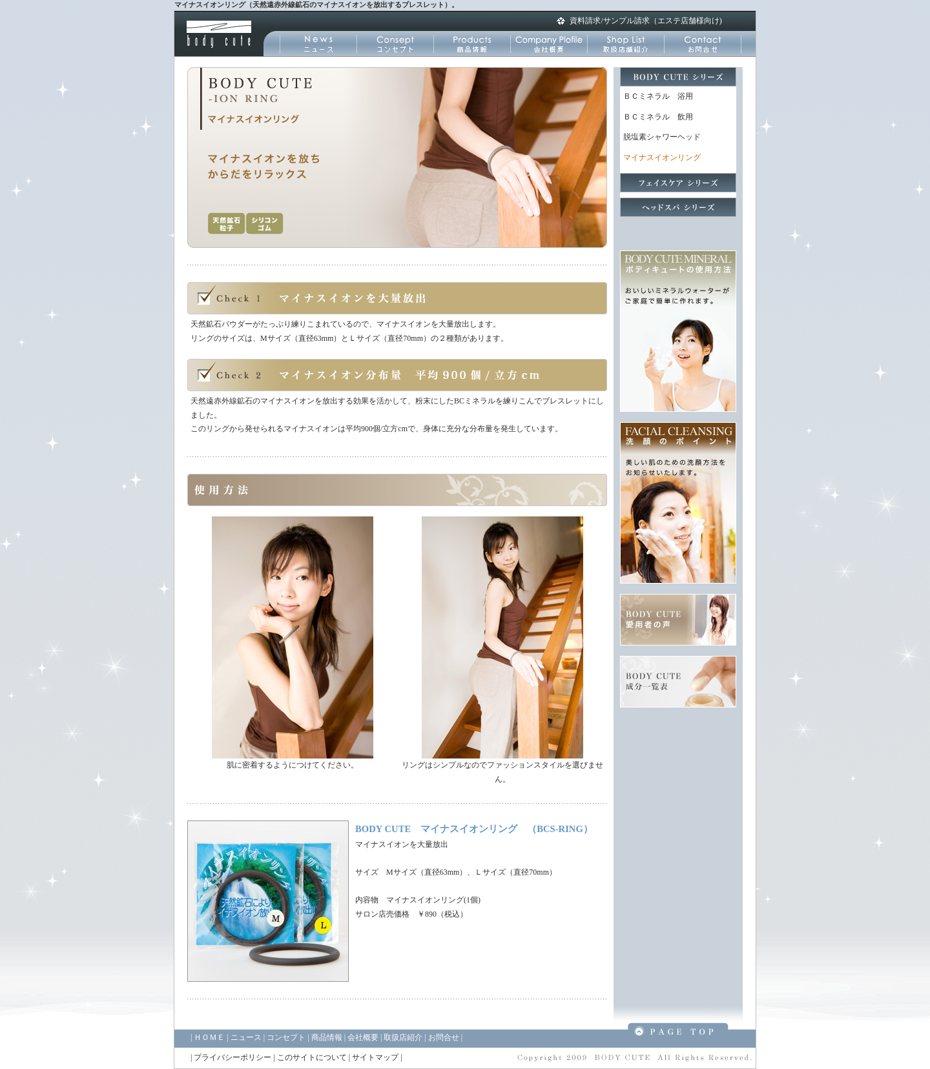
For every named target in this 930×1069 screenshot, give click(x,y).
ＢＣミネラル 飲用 (658, 116)
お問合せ (443, 1037)
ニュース (246, 1037)
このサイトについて (312, 1057)
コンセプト (286, 1037)
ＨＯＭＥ (209, 1037)
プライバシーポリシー (232, 1057)
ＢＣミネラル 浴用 (658, 96)
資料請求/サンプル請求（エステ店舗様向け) (645, 20)
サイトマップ (375, 1057)
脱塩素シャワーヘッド (662, 136)
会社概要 (362, 1037)
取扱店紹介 (403, 1037)
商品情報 (326, 1037)
